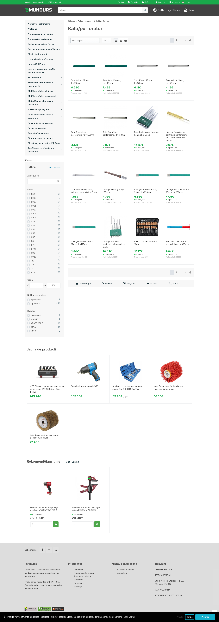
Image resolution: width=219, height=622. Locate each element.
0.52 (33, 229)
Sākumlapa (83, 283)
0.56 (33, 233)
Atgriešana (122, 573)
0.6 (32, 241)
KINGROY (35, 319)
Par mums (78, 569)
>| (190, 40)
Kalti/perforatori (102, 21)
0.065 (33, 198)
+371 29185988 (54, 2)
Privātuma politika (82, 576)
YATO (33, 331)
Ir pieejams (36, 299)
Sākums (71, 21)
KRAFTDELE (37, 323)
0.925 (33, 256)
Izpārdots (35, 303)
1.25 (32, 264)
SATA (33, 327)
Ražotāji (146, 2)
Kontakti (175, 283)
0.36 (33, 225)
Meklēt (107, 283)
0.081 (33, 205)
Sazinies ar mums (125, 569)
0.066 (33, 202)
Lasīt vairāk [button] (129, 617)
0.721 (33, 249)
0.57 (33, 237)
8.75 (33, 272)
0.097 (33, 209)
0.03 (33, 194)
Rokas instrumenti (85, 21)
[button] (188, 2)
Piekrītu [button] (205, 617)
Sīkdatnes (79, 579)
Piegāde (133, 2)
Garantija (160, 2)
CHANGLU (36, 315)
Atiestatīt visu (54, 167)
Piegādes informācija (84, 573)
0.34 (33, 221)
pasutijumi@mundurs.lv (34, 2)
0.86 (33, 253)
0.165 (33, 217)
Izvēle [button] (189, 617)
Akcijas (120, 2)
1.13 (32, 260)
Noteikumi (175, 2)
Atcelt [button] (180, 617)
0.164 (33, 213)
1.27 (32, 268)
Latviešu (187, 2)
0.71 (33, 245)
